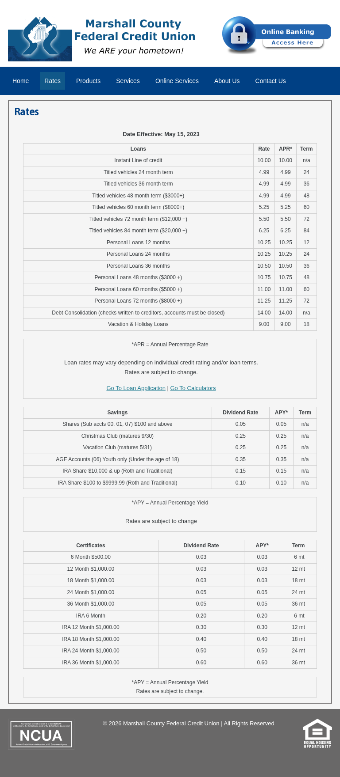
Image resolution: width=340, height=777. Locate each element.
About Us (227, 80)
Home (20, 80)
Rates (52, 80)
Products (88, 80)
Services (128, 80)
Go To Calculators (193, 388)
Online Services (177, 80)
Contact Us (270, 80)
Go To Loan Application (135, 388)
